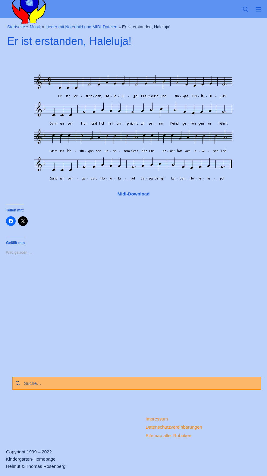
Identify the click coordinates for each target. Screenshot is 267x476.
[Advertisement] (133, 314)
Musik (35, 26)
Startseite (16, 26)
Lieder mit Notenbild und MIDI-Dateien (81, 26)
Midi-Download (134, 193)
